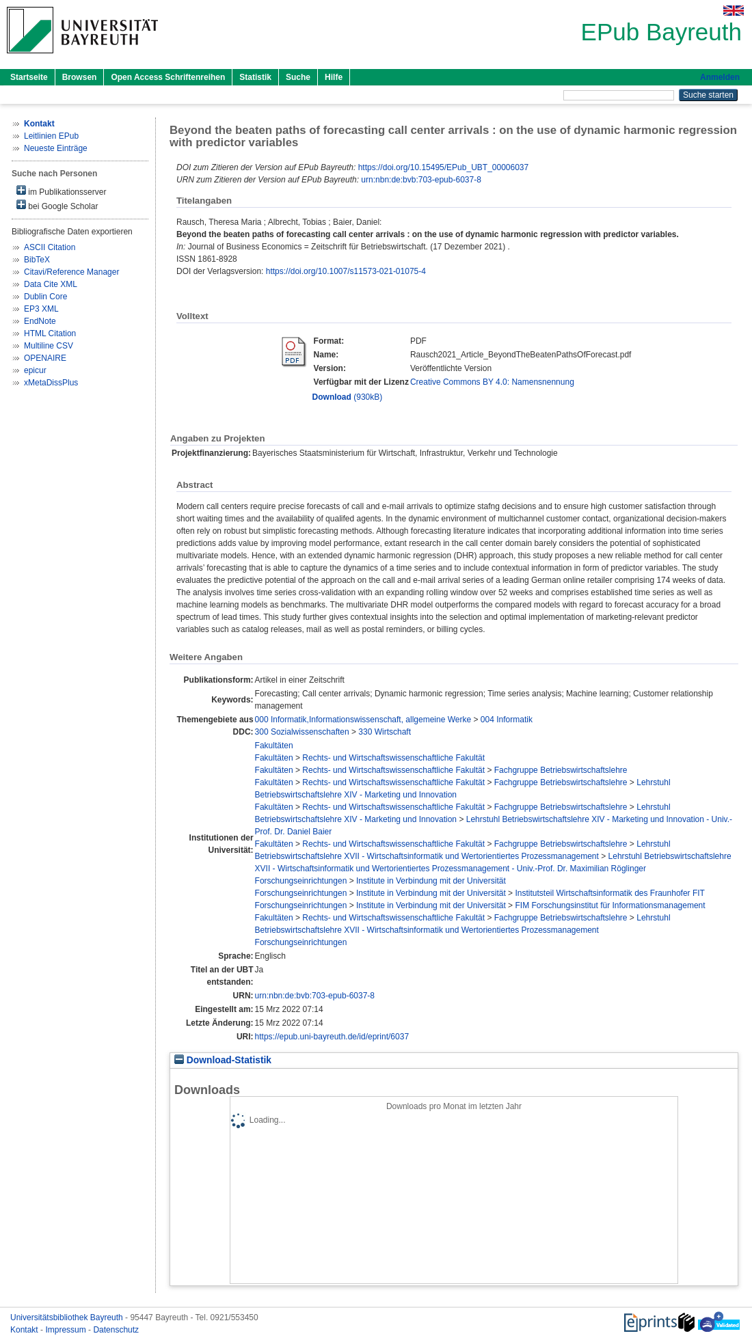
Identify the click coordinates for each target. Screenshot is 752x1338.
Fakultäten (274, 745)
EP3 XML (41, 309)
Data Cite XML (50, 284)
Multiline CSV (48, 346)
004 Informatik (507, 719)
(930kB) (347, 397)
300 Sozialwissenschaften (302, 732)
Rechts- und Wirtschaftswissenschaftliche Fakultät (393, 758)
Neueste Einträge (56, 148)
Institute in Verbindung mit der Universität (431, 881)
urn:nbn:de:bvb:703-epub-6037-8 (421, 180)
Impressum (66, 1330)
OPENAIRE (45, 358)
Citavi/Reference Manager (71, 272)
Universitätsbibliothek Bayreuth (67, 1317)
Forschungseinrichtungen (301, 881)
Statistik (255, 77)
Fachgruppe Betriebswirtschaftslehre (561, 770)
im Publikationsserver (61, 191)
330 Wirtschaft (384, 732)
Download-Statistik (222, 1060)
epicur (35, 370)
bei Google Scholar (57, 205)
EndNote (40, 321)
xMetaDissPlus (51, 382)
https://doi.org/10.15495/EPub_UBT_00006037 (443, 167)
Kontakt (25, 1330)
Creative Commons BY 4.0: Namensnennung (492, 382)
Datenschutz (116, 1330)
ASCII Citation (49, 247)
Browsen (79, 77)
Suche (298, 77)
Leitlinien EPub (51, 136)
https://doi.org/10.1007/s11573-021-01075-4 (346, 271)
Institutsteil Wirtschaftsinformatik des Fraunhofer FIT (609, 893)
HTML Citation (50, 333)
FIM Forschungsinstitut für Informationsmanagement (610, 905)
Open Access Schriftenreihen (168, 77)
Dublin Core (45, 296)
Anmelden (720, 77)
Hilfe (334, 77)
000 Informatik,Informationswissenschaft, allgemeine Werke (363, 719)
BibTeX (37, 259)
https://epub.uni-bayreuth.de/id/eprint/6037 (332, 1036)
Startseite (29, 77)
